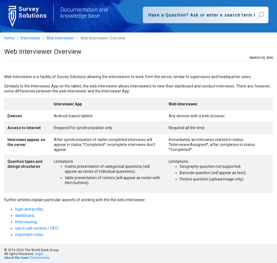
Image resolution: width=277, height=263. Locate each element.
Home (9, 38)
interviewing (25, 222)
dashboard (24, 215)
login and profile (29, 209)
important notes (29, 234)
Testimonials (39, 258)
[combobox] (206, 15)
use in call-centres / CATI (36, 228)
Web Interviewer (60, 38)
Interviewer (30, 38)
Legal (39, 254)
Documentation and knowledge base (84, 12)
